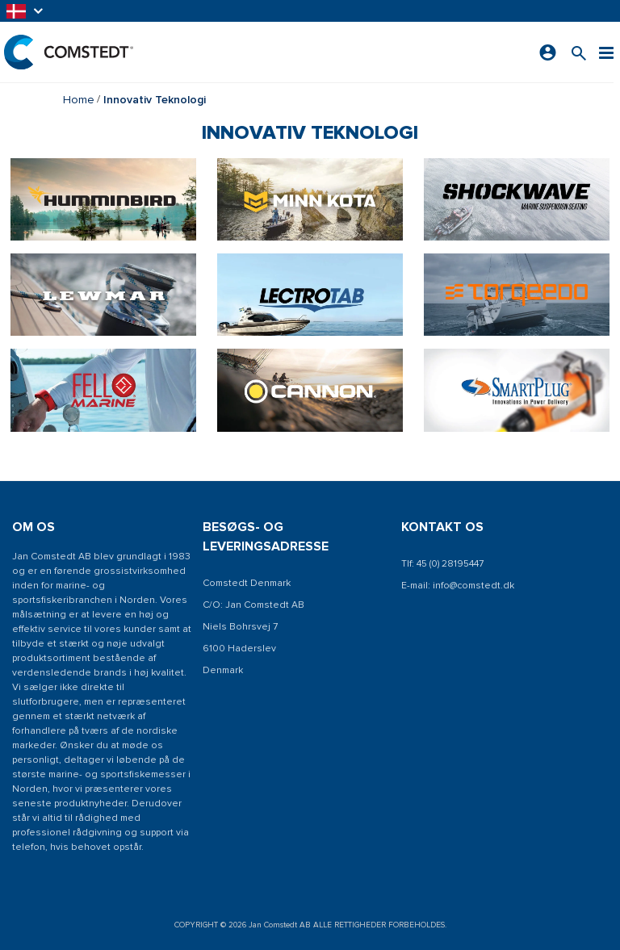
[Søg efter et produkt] (579, 52)
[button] (25, 11)
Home (78, 100)
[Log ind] (547, 52)
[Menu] (606, 52)
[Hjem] (68, 52)
